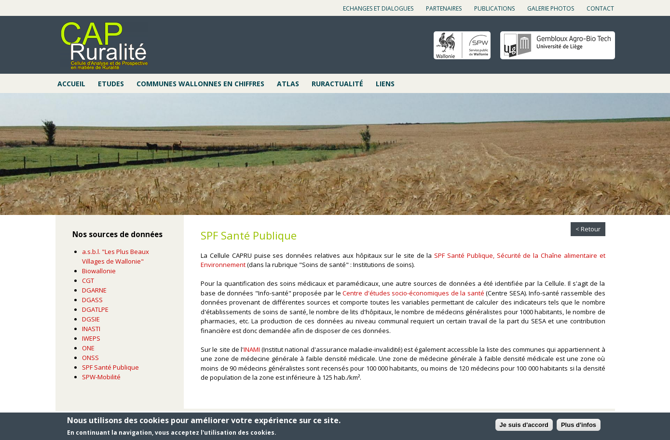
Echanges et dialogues (378, 8)
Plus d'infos (578, 424)
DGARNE (94, 290)
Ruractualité (337, 83)
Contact (600, 8)
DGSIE (91, 319)
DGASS (92, 299)
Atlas (288, 83)
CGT (88, 280)
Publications (494, 8)
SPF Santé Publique (110, 367)
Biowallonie (99, 271)
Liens (385, 83)
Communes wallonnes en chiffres (200, 83)
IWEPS (91, 338)
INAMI (252, 349)
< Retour (588, 229)
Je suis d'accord (524, 424)
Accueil (71, 83)
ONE (88, 348)
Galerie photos (550, 8)
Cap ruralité (104, 46)
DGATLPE (95, 309)
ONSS (90, 357)
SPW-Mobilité (101, 377)
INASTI (91, 328)
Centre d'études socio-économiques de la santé (413, 293)
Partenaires (444, 8)
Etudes (111, 83)
